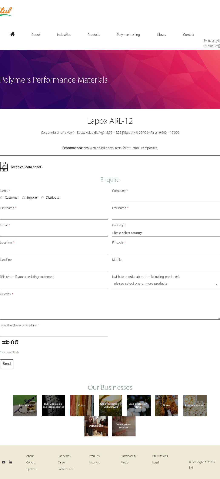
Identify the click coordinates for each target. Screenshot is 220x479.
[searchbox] (166, 283)
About (30, 456)
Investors (94, 462)
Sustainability (128, 456)
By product (212, 46)
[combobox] (166, 284)
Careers (62, 462)
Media (124, 462)
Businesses (64, 456)
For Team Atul (66, 469)
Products (94, 456)
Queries (6, 294)
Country (119, 225)
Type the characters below (19, 325)
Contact (31, 462)
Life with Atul (160, 456)
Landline (6, 260)
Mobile (116, 260)
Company (120, 191)
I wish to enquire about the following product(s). (146, 277)
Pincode (119, 242)
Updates (31, 469)
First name (8, 208)
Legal (155, 462)
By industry (212, 41)
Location (7, 242)
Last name (120, 208)
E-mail (5, 225)
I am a (5, 191)
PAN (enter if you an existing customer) (27, 277)
